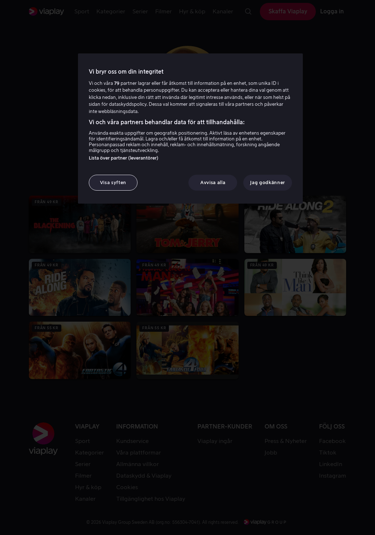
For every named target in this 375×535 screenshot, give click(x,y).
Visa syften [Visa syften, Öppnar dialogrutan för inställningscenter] (113, 182)
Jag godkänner (267, 182)
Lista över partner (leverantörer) (123, 158)
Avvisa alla (212, 182)
